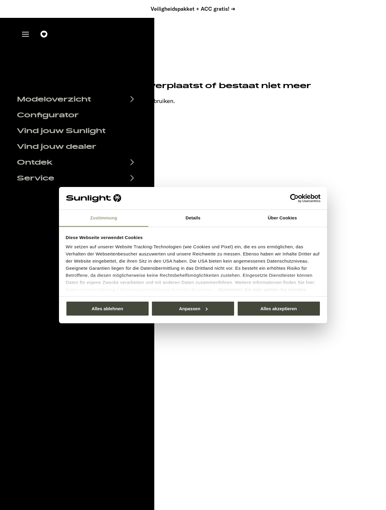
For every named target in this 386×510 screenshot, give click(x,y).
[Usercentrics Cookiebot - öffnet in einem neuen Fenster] (294, 198)
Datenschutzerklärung (91, 289)
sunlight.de (95, 101)
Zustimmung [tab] (103, 217)
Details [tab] (193, 217)
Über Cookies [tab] (282, 217)
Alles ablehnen (107, 308)
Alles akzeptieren (278, 308)
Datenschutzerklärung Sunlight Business (166, 289)
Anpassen (193, 308)
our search (132, 101)
